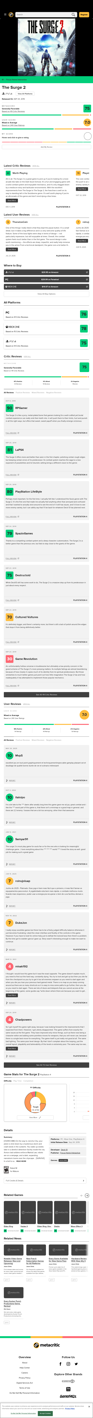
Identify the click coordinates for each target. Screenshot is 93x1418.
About (24, 1363)
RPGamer (21, 408)
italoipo (20, 797)
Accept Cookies (45, 1413)
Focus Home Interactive (16, 79)
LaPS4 (19, 450)
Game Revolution (26, 659)
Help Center (25, 1368)
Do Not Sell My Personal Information (25, 1393)
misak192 (21, 966)
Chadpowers (23, 1019)
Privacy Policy (24, 1378)
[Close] (89, 1406)
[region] (46, 1410)
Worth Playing (20, 173)
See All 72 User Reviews (46, 1065)
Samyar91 (21, 839)
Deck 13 (64, 1150)
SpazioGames (24, 533)
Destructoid (22, 575)
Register (84, 14)
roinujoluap (22, 881)
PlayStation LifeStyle (28, 491)
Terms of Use (24, 1388)
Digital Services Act (25, 1383)
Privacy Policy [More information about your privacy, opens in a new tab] (70, 1409)
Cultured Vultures (26, 617)
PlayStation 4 (80, 433)
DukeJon (21, 923)
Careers (24, 1373)
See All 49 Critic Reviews (46, 694)
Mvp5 (19, 755)
